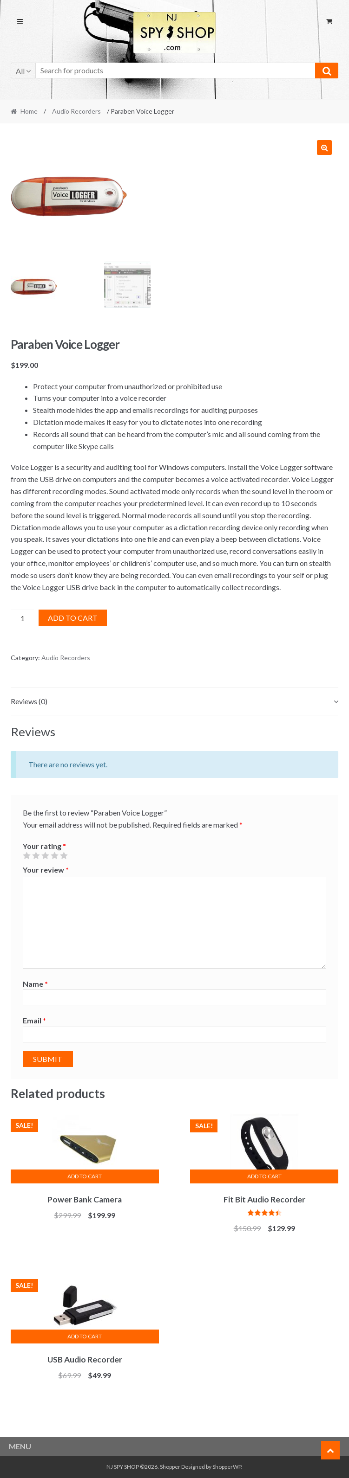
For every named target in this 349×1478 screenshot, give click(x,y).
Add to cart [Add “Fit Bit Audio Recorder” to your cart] (264, 1176)
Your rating (44, 846)
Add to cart (73, 617)
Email (34, 1020)
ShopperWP (226, 1466)
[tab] (175, 701)
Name (35, 983)
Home (29, 111)
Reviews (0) (29, 701)
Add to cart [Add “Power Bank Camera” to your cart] (84, 1176)
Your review (46, 869)
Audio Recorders (76, 111)
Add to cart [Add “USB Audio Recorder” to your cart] (84, 1336)
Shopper (170, 1466)
